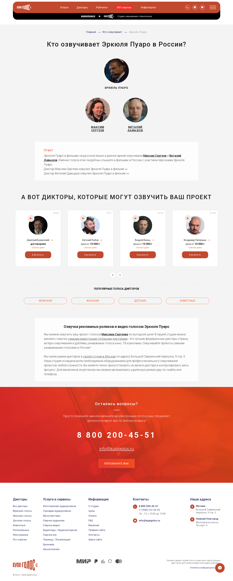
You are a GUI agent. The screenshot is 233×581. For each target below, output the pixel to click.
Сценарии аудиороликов (57, 510)
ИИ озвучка (124, 7)
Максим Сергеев (154, 157)
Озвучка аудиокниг (54, 520)
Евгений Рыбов (90, 242)
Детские (140, 302)
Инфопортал (148, 7)
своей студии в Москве (99, 357)
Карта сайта (95, 539)
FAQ (90, 520)
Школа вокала (51, 549)
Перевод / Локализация (56, 539)
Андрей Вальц (143, 242)
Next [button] (120, 277)
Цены (91, 510)
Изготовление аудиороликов (59, 506)
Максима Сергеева (115, 335)
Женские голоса (22, 515)
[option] (38, 240)
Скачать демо (38, 250)
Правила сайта (96, 530)
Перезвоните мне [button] (116, 470)
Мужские (45, 302)
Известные (187, 302)
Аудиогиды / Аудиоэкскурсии (60, 530)
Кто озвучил (20, 539)
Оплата (92, 515)
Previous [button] (113, 277)
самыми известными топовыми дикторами (98, 339)
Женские (92, 302)
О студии (93, 506)
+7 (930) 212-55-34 (149, 509)
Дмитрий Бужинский (38, 242)
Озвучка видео (51, 525)
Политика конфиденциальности (204, 567)
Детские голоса (22, 520)
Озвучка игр (50, 534)
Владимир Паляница (195, 242)
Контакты (94, 534)
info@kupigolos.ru (116, 453)
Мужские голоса (22, 510)
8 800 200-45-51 (116, 437)
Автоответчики (51, 515)
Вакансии (93, 525)
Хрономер (48, 544)
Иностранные (20, 534)
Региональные (21, 530)
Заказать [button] (38, 257)
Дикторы (82, 7)
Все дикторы (20, 506)
